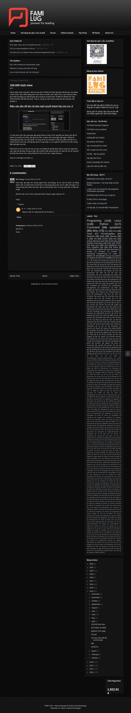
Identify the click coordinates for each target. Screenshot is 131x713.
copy (117, 419)
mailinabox (90, 470)
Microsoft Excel (109, 382)
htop (117, 452)
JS (108, 376)
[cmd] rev (94, 647)
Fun (16, 166)
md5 (88, 472)
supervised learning (113, 528)
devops (103, 260)
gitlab (91, 332)
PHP (107, 317)
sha (113, 515)
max (117, 470)
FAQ (95, 368)
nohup (97, 483)
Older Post (74, 276)
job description (97, 460)
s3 (120, 509)
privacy (119, 495)
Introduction (90, 376)
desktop (101, 425)
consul (110, 419)
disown (111, 427)
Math (102, 245)
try (99, 538)
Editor (89, 368)
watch (112, 546)
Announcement (112, 249)
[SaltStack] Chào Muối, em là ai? (99, 179)
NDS (90, 384)
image (89, 456)
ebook (98, 328)
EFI (118, 366)
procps (105, 279)
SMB (94, 391)
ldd (99, 464)
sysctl (117, 530)
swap (96, 530)
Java (94, 378)
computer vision (100, 419)
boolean (98, 324)
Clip (88, 311)
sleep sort (110, 519)
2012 (92, 666)
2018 (92, 577)
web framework (103, 548)
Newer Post (15, 276)
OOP (101, 273)
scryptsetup (115, 511)
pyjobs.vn (118, 497)
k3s (90, 462)
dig (105, 427)
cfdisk (95, 409)
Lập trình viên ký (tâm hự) (97, 166)
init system (117, 300)
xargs (104, 283)
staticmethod (114, 524)
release (105, 503)
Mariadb (99, 382)
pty (111, 497)
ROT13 (103, 388)
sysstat (96, 532)
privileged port (93, 497)
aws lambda (109, 401)
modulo (98, 476)
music (95, 479)
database (90, 300)
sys (111, 530)
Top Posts (83, 33)
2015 (92, 588)
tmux (100, 258)
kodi (95, 462)
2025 (92, 564)
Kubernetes (91, 134)
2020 (92, 571)
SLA (88, 391)
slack (102, 519)
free (118, 440)
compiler (99, 417)
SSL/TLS (116, 391)
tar (90, 534)
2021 (92, 567)
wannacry (105, 546)
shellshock (104, 517)
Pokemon (118, 384)
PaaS (111, 384)
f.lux (117, 436)
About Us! (109, 33)
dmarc (102, 429)
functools (118, 442)
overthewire (115, 485)
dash (98, 423)
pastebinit (118, 487)
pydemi (89, 281)
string (103, 526)
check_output (91, 411)
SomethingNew (108, 234)
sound (89, 347)
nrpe (117, 483)
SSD (116, 294)
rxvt (116, 509)
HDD (113, 290)
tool (116, 536)
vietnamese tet (111, 544)
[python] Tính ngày (98, 631)
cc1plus (116, 407)
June (94, 614)
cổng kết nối (90, 423)
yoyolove (90, 243)
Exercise (90, 313)
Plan (119, 317)
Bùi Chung (20, 179)
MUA (97, 380)
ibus (110, 454)
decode (116, 423)
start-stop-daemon (92, 524)
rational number (94, 501)
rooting (89, 509)
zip (120, 550)
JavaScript (93, 264)
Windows (90, 296)
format (104, 440)
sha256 (119, 515)
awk (91, 324)
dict (96, 427)
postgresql (115, 341)
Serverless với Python (95, 142)
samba (91, 511)
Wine (115, 395)
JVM (88, 378)
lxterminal (116, 466)
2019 (92, 574)
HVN (119, 290)
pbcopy (116, 489)
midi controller (94, 474)
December (96, 594)
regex (100, 307)
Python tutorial (67, 33)
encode (98, 300)
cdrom (89, 409)
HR (110, 374)
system (92, 258)
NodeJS (90, 317)
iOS (113, 332)
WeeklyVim (113, 245)
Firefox (89, 249)
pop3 (106, 341)
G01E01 (89, 372)
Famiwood (115, 368)
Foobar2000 (90, 370)
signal (119, 517)
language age (114, 462)
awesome (100, 401)
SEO (104, 320)
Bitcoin (114, 360)
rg (90, 507)
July (93, 611)
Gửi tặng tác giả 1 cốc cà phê (33, 33)
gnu (116, 446)
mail (101, 468)
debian (116, 275)
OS (109, 273)
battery (91, 403)
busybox (107, 324)
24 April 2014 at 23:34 (32, 179)
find (101, 266)
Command (93, 227)
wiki (112, 548)
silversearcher (93, 519)
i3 (100, 454)
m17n (88, 468)
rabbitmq (118, 499)
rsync (95, 509)
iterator (107, 458)
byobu (94, 405)
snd (117, 519)
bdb (97, 403)
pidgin (112, 493)
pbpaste (89, 491)
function (110, 442)
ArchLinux (115, 268)
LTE (114, 378)
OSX (116, 273)
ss (101, 347)
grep (98, 277)
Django (109, 271)
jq (120, 460)
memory (92, 305)
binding (104, 403)
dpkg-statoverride (113, 431)
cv (118, 421)
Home (13, 33)
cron (99, 298)
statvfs (96, 526)
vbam (101, 544)
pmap (88, 495)
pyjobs (107, 343)
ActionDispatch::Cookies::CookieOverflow (99, 358)
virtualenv (109, 352)
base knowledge (104, 275)
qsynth (104, 499)
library (105, 464)
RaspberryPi (99, 294)
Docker (89, 251)
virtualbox (108, 258)
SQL (110, 320)
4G (118, 354)
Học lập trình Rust (94, 158)
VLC (105, 395)
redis (90, 503)
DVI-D (89, 366)
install (92, 334)
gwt (104, 450)
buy (88, 405)
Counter (102, 362)
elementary (90, 436)
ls (99, 466)
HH (105, 374)
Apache (111, 283)
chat (117, 409)
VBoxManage (91, 395)
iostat (117, 456)
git (106, 266)
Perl (113, 317)
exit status (109, 436)
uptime (99, 542)
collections (90, 417)
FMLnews (105, 290)
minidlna (110, 474)
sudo (107, 307)
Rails (97, 320)
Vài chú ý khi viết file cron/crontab (99, 639)
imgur (105, 456)
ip (97, 334)
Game (115, 247)
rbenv (103, 501)
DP (105, 364)
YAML (105, 322)
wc (118, 546)
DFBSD (91, 364)
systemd (115, 307)
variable (89, 544)
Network (91, 236)
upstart (89, 283)
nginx (91, 262)
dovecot (89, 328)
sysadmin (115, 227)
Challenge (93, 285)
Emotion (102, 251)
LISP (99, 378)
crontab (108, 298)
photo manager (102, 493)
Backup (107, 360)
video (97, 283)
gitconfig (89, 446)
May (93, 618)
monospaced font (109, 476)
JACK (98, 376)
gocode (107, 448)
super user (100, 528)
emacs (106, 328)
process (98, 343)
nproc (111, 483)
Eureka (114, 251)
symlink (104, 530)
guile (111, 266)
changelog (103, 409)
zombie (91, 552)
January (95, 658)
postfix (116, 305)
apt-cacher (90, 399)
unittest (92, 540)
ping (117, 493)
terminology (115, 534)
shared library (93, 517)
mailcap (116, 468)
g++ (90, 444)
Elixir (116, 288)
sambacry (99, 511)
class (88, 413)
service (109, 345)
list (115, 303)
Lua (120, 378)
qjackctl (97, 499)
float (119, 330)
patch (91, 489)
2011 (92, 669)
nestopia (102, 481)
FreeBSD (116, 370)
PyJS (117, 386)
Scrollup (128, 353)
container (90, 298)
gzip (110, 450)
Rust (109, 294)
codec (106, 415)
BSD (117, 258)
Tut (95, 239)
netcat (103, 339)
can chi (96, 407)
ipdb (88, 458)
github (96, 446)
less (117, 334)
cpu (94, 421)
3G (114, 354)
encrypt (99, 436)
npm (117, 339)
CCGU (105, 239)
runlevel (101, 509)
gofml (98, 332)
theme (95, 536)
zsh (93, 354)
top (101, 349)
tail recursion (117, 532)
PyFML (118, 243)
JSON (97, 315)
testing (94, 349)
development (110, 425)
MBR (111, 315)
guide (91, 450)
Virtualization (101, 256)
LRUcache (107, 378)
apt (103, 296)
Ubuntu (113, 236)
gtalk (119, 448)
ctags (113, 421)
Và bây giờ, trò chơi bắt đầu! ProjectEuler (102, 208)
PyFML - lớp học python (96, 154)
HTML (116, 374)
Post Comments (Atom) (49, 284)
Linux (117, 220)
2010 (92, 672)
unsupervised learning (105, 540)
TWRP (100, 392)
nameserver (93, 339)
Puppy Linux (100, 386)
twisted (104, 538)
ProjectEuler (91, 275)
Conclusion (107, 311)
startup (104, 524)
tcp (98, 534)
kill (103, 334)
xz (93, 550)
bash (102, 236)
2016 (92, 584)
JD (104, 376)
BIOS (100, 360)
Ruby (109, 243)
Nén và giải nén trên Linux (97, 150)
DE (120, 362)
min (103, 474)
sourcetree (110, 522)
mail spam (108, 468)
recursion (118, 501)
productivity (104, 497)
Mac (103, 380)
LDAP (105, 315)
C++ (88, 260)
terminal (97, 268)
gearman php (103, 444)
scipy (96, 281)
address (103, 397)
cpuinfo (100, 421)
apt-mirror (99, 399)
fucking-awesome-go (98, 442)
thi (108, 536)
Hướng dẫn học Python (96, 138)
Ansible (111, 309)
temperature (105, 534)
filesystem (90, 277)
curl (116, 298)
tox (106, 349)
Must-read (100, 241)
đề (101, 552)
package (89, 487)
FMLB (97, 290)
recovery (110, 501)
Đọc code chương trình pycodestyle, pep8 (25, 65)
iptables (95, 458)
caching (89, 407)
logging (89, 337)
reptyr (91, 505)
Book (93, 245)
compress (109, 417)
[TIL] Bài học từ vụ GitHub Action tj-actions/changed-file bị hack (32, 52)
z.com (115, 550)
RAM (88, 294)
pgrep (89, 493)
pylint (90, 499)
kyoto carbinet (103, 462)
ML (117, 315)
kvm (119, 260)
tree (90, 538)
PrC (91, 320)
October (95, 601)
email (95, 266)
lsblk (103, 466)
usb (112, 542)
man (97, 470)
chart (111, 409)
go (110, 256)
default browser (91, 425)
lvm (109, 466)
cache (117, 405)
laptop (89, 464)
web (104, 309)
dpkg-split (101, 431)
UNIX (109, 264)
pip (99, 279)
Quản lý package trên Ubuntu (98, 162)
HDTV (98, 374)
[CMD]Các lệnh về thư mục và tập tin (101, 195)
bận (92, 643)
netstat (111, 481)
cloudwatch (90, 415)
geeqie (112, 444)
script (103, 281)
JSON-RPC (115, 376)
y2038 (99, 550)
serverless (109, 513)
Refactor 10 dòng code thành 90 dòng (23, 68)
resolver (107, 505)
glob (102, 446)
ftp (87, 442)
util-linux (92, 352)
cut (106, 326)
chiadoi (110, 411)
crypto (107, 421)
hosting (110, 452)
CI (118, 309)
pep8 (117, 491)
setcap (97, 515)
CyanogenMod (112, 362)
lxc (120, 303)
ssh (109, 281)
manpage (105, 470)
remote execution (115, 503)
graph (114, 448)
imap (119, 332)
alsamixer (111, 397)
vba (96, 544)
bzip (105, 405)
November (96, 598)
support (89, 530)
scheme (118, 256)
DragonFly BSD (98, 366)
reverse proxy (116, 505)
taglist (108, 532)
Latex (115, 254)
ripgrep (96, 507)
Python (104, 224)
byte (99, 405)
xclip (117, 548)
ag (97, 296)
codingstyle (115, 415)
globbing (109, 446)
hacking (112, 260)
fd (95, 438)
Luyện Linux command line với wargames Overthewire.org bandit (103, 190)
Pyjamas (89, 388)
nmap (110, 339)
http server (107, 277)
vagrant (89, 309)
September (96, 604)
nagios (111, 479)
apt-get (116, 264)
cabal (110, 405)
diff (101, 427)
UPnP (116, 392)
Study (89, 234)
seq (101, 513)
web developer (91, 548)
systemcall (115, 347)
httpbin (89, 454)
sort (117, 345)
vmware (97, 309)
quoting (111, 499)
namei (117, 479)
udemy (111, 538)
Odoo (96, 384)
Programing (94, 220)
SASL (117, 388)
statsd (89, 526)
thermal (102, 536)
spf (118, 522)
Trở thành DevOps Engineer (98, 125)
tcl (94, 534)
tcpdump (116, 281)
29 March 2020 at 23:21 (34, 225)
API (106, 356)
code (98, 415)
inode (111, 456)
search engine (91, 513)
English (89, 290)
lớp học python (100, 337)
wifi (88, 354)
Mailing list (110, 380)
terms (88, 536)
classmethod (97, 413)
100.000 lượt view (98, 624)
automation (90, 401)
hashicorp (90, 452)
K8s (116, 271)
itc (101, 458)
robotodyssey (105, 507)
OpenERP (103, 384)
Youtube (112, 322)
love (94, 466)
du (98, 433)
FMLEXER (100, 313)
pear (111, 491)
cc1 (111, 407)
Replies (21, 204)
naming (89, 481)
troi (95, 538)
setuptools (105, 515)
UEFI (98, 322)
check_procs (101, 411)
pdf (106, 491)
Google (119, 372)
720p (96, 356)
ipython (101, 303)
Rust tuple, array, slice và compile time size (25, 45)
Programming (113, 292)
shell (106, 247)
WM (110, 395)
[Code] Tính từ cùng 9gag (97, 199)
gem (117, 444)
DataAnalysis (105, 288)
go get (94, 448)
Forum (53, 33)
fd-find (100, 438)
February (95, 654)
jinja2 (88, 460)
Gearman (111, 372)
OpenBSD (99, 317)
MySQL (92, 292)
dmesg (109, 429)
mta (90, 479)
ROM (96, 388)
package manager (100, 487)
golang (89, 241)
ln (118, 464)
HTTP (116, 313)
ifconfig (116, 454)
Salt (117, 320)
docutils (116, 429)
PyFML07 (110, 386)
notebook (104, 483)
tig (112, 536)
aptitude (107, 399)
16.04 (105, 354)
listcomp (112, 464)
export (101, 330)
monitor (101, 305)
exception (92, 330)
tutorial (118, 349)
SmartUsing (112, 241)
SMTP (101, 391)
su (117, 526)
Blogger (78, 708)
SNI (108, 391)
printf (88, 343)
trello (111, 349)
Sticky (102, 264)
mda (93, 472)
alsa (119, 322)
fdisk (108, 330)
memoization (112, 472)
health (103, 452)
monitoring (117, 277)
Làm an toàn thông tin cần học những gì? (24, 72)
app (118, 397)
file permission (116, 438)
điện (97, 552)
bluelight (116, 403)
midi (120, 472)
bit (110, 403)
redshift (97, 503)
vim (115, 239)
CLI (106, 231)
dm (88, 429)
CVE (95, 362)
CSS (88, 271)
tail (88, 349)
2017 (92, 581)
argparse (116, 399)
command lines (113, 296)
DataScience (98, 271)
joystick (115, 460)
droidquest (90, 433)
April (94, 621)
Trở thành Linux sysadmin (97, 129)
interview (92, 303)
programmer (114, 279)
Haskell (89, 315)
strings (111, 526)
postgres (95, 495)
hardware (107, 300)
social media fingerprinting (95, 522)
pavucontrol (107, 489)
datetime (105, 423)
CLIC (119, 283)
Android (105, 268)
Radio (110, 388)
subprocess (90, 528)
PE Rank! (96, 33)
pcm (96, 491)
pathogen (98, 489)
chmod (117, 411)
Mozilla (119, 382)
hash (116, 450)
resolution (99, 505)
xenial (89, 550)
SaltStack (90, 322)
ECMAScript (110, 366)
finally (91, 440)
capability (104, 407)
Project (95, 260)
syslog (89, 532)
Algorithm (111, 262)
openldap (106, 485)
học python (99, 249)
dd (111, 423)
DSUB (117, 364)
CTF (90, 362)
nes (96, 481)
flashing (97, 440)
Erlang (116, 311)
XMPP (91, 397)
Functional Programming (97, 254)
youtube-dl (107, 550)
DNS (119, 262)
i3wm (105, 454)
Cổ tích (94, 635)
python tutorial (101, 262)
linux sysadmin (93, 247)
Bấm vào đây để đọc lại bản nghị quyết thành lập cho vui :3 (41, 106)
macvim (95, 468)
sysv (102, 532)
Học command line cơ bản (97, 146)
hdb (97, 452)
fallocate (89, 438)
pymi (116, 343)
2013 (92, 662)
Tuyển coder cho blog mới (97, 203)
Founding (100, 370)
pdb (101, 491)
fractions (111, 440)
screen (107, 511)
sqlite (96, 347)
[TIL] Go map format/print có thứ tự (22, 48)
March (94, 651)
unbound (118, 538)
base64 (119, 401)
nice (117, 481)
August (94, 608)
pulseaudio (90, 307)
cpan (88, 421)
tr (120, 536)
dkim (117, 427)
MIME (91, 380)
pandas (118, 266)
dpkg (88, 266)
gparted (106, 332)
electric (116, 433)
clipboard (108, 413)
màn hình (103, 479)
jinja (117, 458)
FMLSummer (104, 368)
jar (112, 458)
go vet (101, 448)
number (89, 485)
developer (114, 326)
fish (114, 330)
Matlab (89, 256)
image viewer (97, 456)
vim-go (100, 352)
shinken (112, 517)
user (117, 542)
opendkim (97, 485)
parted (111, 487)
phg (94, 493)
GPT (109, 313)
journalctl (107, 460)
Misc (20, 166)
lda (94, 464)
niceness (89, 483)
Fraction (108, 370)
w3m (117, 352)
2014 (92, 591)
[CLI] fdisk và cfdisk (98, 628)
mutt (109, 305)
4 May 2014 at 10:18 (34, 209)
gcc (95, 444)
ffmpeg (107, 438)
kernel (109, 303)
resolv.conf (90, 345)
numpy (89, 341)
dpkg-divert (90, 431)
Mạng (100, 243)
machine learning (115, 337)
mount (119, 476)
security (100, 345)
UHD (108, 392)
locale (89, 466)
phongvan (98, 341)
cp (99, 326)
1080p (99, 354)
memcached (101, 472)
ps (90, 268)
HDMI (91, 374)
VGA (99, 395)
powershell (104, 495)
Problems (102, 292)
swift (106, 347)
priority (112, 495)
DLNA (99, 364)
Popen (91, 386)
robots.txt (116, 507)
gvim (98, 450)
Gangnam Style (100, 372)
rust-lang (109, 509)
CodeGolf (104, 285)
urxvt (105, 542)
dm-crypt (94, 429)
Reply (18, 199)
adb (97, 397)
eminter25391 (116, 328)
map (112, 470)
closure (116, 413)
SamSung (90, 392)
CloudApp (96, 311)
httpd (95, 454)
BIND (95, 360)
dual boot (106, 433)
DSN (110, 364)
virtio (97, 546)
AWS (115, 356)
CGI (120, 360)
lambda (109, 334)
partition (92, 279)
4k (87, 356)
